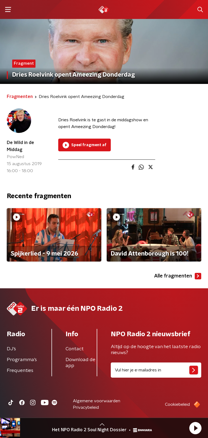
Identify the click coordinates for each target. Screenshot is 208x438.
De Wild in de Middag (20, 146)
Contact (75, 349)
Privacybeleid (86, 407)
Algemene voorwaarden (96, 401)
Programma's (22, 359)
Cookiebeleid (177, 404)
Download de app (80, 362)
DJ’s (11, 349)
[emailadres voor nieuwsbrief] (156, 370)
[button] (195, 428)
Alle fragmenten (177, 276)
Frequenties (20, 370)
